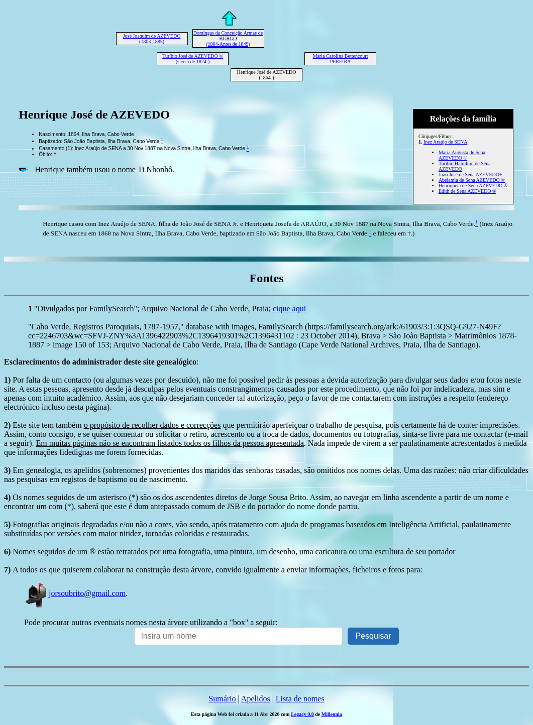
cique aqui (289, 308)
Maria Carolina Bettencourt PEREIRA (340, 58)
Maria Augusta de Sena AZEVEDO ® (462, 155)
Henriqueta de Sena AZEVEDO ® (473, 185)
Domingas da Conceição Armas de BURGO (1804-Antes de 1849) (228, 38)
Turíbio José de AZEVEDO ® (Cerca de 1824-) (192, 58)
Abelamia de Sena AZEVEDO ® (472, 180)
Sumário (222, 698)
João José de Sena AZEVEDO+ (470, 174)
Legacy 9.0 (302, 714)
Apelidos (255, 698)
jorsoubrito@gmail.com (75, 593)
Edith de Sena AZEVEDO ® (467, 191)
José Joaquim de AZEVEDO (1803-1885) (152, 38)
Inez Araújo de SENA (445, 142)
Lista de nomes (300, 698)
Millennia (332, 714)
